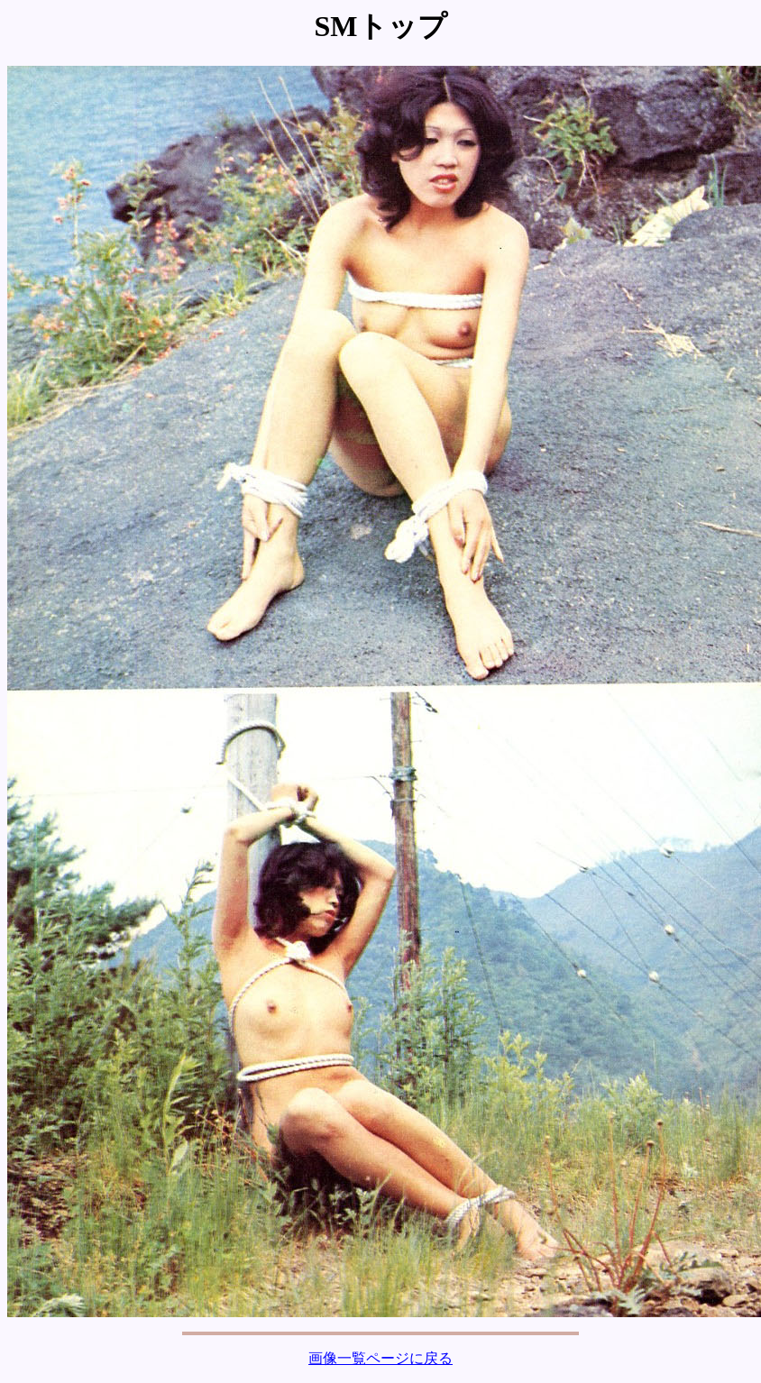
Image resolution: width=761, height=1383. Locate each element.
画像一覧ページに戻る (380, 1358)
